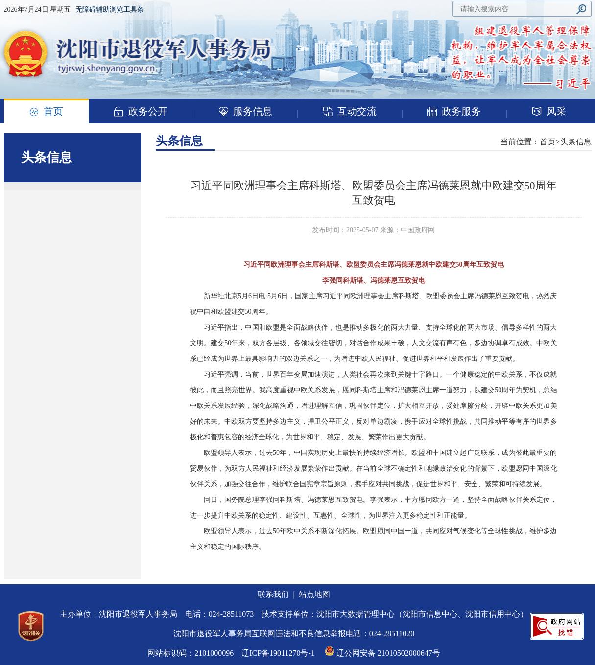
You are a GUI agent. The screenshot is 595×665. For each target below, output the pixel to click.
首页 (46, 112)
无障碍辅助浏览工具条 (109, 9)
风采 (549, 111)
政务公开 (140, 111)
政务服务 (454, 111)
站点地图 (314, 594)
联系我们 (273, 594)
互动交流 (350, 111)
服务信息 (245, 111)
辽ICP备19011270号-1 (278, 653)
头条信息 (179, 141)
